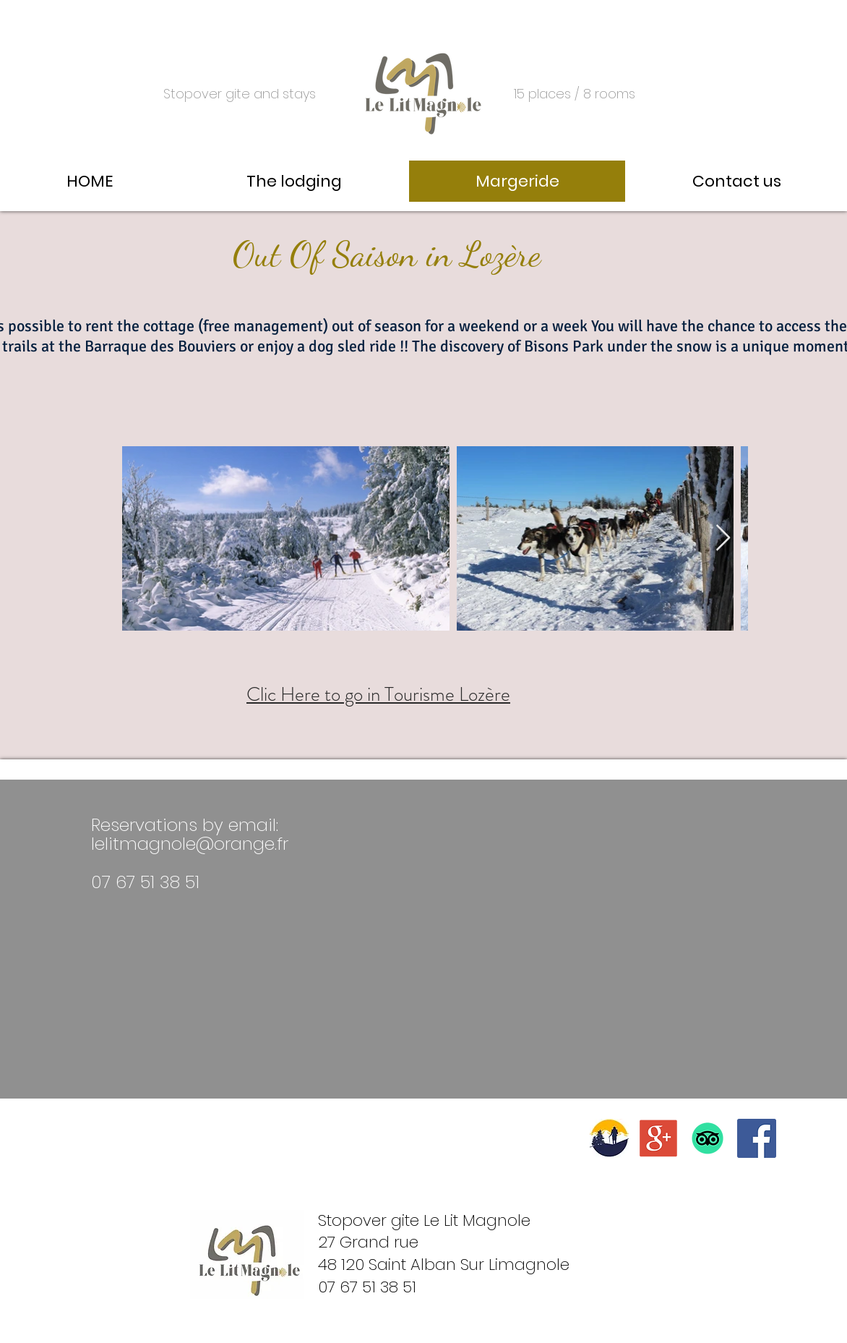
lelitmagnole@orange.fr (189, 844)
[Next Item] (723, 538)
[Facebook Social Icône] (756, 1138)
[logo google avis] (658, 1138)
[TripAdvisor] (707, 1138)
